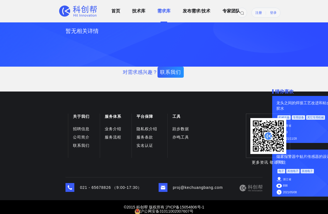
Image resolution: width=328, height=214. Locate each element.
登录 (273, 13)
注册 (258, 13)
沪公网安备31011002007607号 (166, 211)
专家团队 (231, 9)
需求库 (163, 9)
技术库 (138, 9)
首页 (115, 9)
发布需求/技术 (196, 9)
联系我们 (170, 72)
